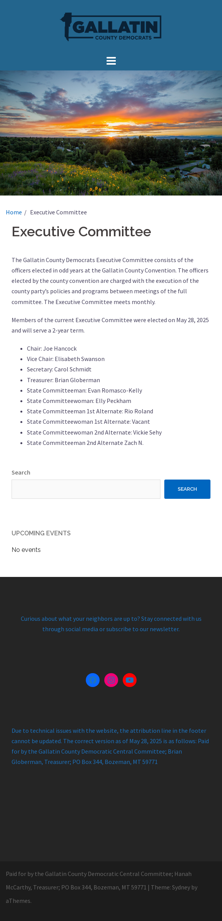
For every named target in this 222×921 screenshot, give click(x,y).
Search (21, 472)
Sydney (181, 887)
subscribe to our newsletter (142, 629)
